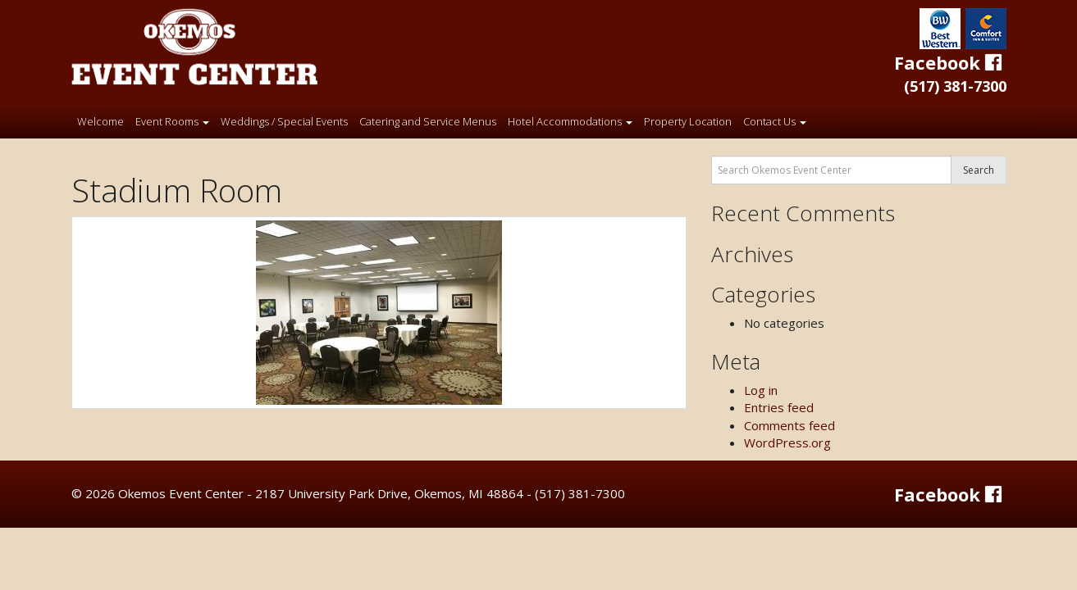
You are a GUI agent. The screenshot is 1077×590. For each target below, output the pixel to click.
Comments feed (789, 425)
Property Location (688, 121)
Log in (761, 390)
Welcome (100, 121)
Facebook (950, 62)
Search (978, 170)
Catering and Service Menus (427, 121)
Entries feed (779, 407)
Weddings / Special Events (284, 121)
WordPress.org (787, 442)
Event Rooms (172, 121)
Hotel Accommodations (570, 121)
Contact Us (774, 121)
